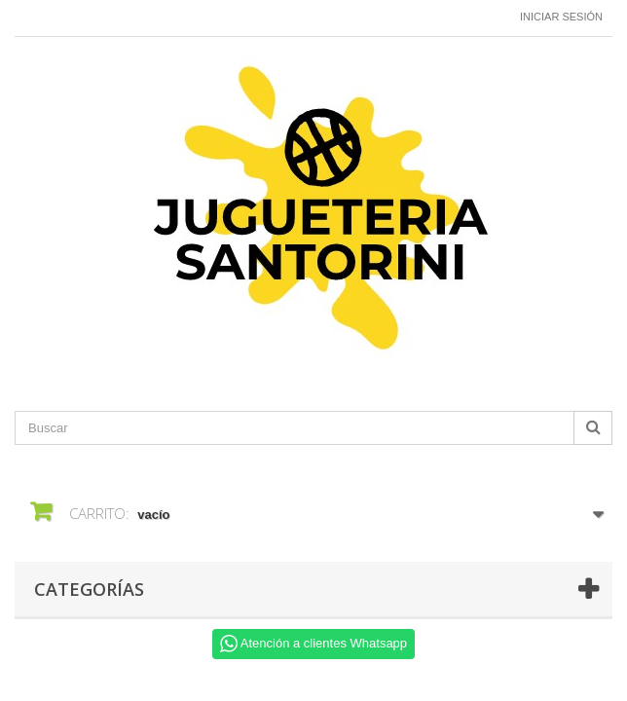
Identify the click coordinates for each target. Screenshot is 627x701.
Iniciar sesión (561, 16)
